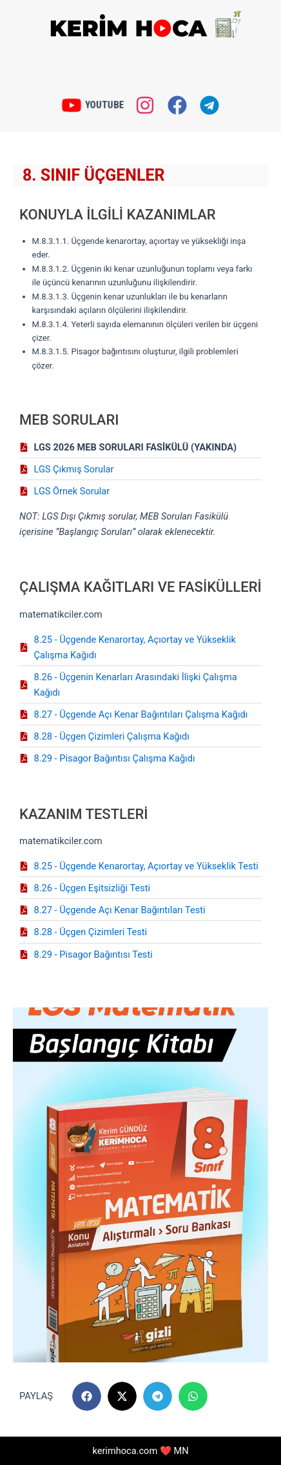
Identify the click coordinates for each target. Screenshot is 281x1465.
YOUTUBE (103, 104)
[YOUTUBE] (71, 105)
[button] (86, 1396)
